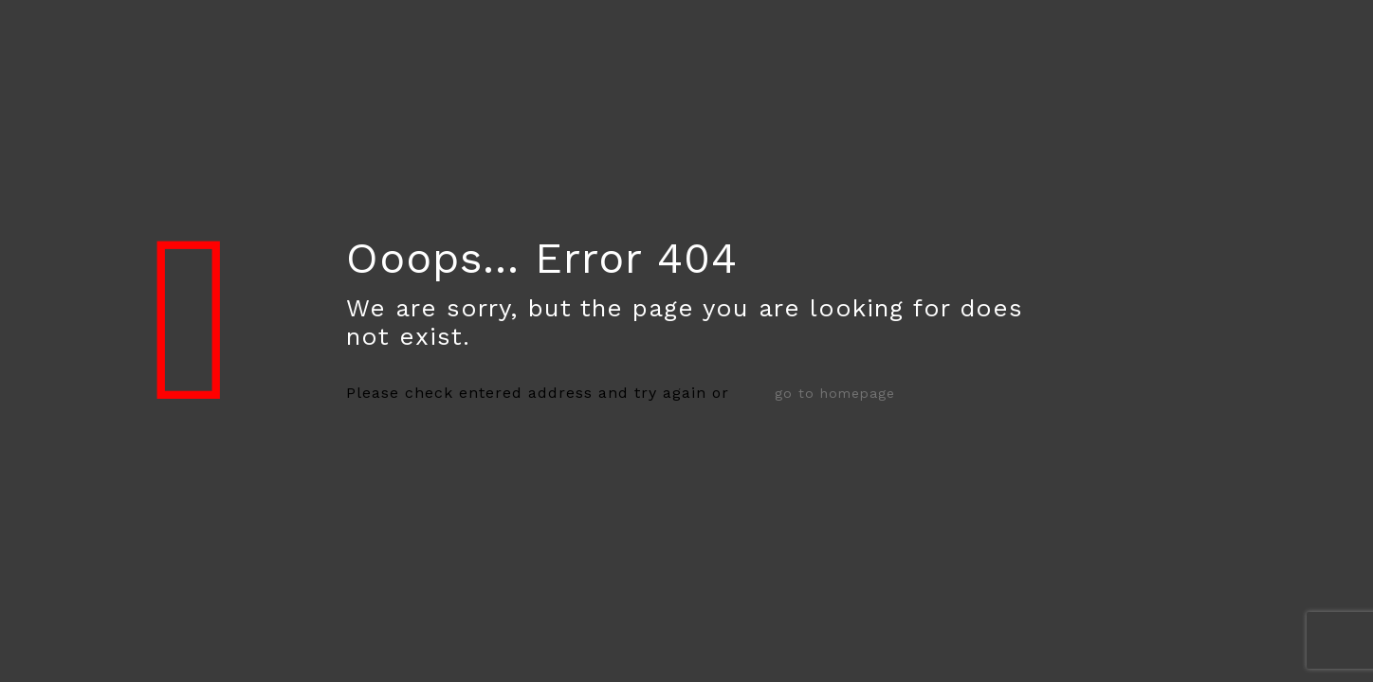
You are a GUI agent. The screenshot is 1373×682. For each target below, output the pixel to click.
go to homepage (835, 393)
